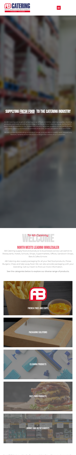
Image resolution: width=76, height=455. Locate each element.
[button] (59, 8)
